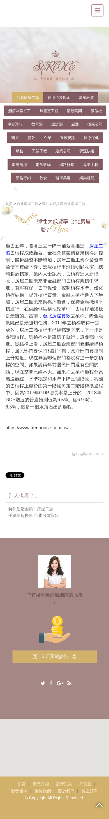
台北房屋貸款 (57, 316)
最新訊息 (64, 784)
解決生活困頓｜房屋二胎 (30, 508)
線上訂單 (90, 791)
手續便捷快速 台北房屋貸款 (33, 515)
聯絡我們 (43, 791)
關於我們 (66, 791)
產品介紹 (41, 784)
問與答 (85, 784)
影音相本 (19, 791)
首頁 (21, 784)
